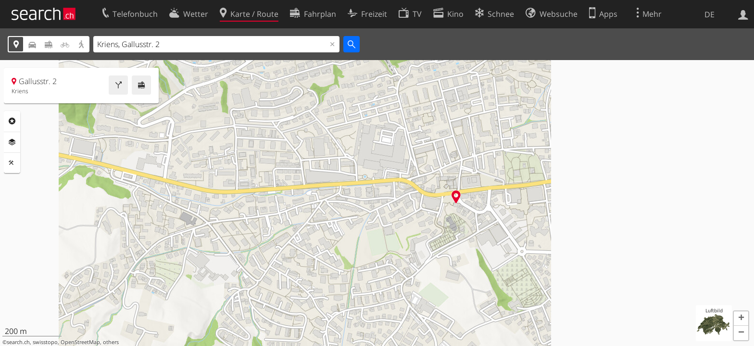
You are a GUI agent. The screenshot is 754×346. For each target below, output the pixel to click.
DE (709, 14)
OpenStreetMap (80, 342)
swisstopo (45, 342)
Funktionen (12, 163)
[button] (741, 318)
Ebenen (12, 142)
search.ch (18, 342)
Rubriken (12, 121)
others (111, 342)
